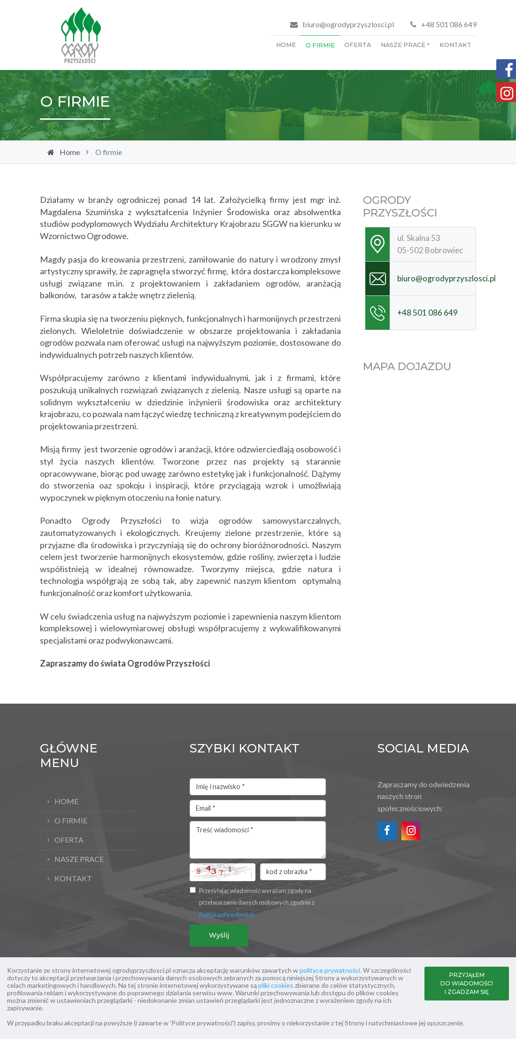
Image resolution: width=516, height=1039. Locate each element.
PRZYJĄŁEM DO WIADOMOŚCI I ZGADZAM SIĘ (466, 983)
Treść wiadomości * (258, 840)
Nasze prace (403, 44)
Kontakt (455, 44)
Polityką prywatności (226, 914)
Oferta (357, 44)
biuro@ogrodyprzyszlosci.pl (348, 24)
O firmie (320, 45)
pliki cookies (275, 985)
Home (286, 44)
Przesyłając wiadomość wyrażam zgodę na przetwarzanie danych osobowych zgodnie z (257, 902)
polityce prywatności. (331, 970)
